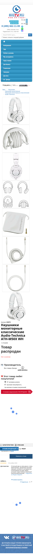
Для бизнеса (6, 64)
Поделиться (24, 482)
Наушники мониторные (12, 91)
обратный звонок (14, 21)
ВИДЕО (22, 448)
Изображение (7, 45)
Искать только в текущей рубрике (13, 37)
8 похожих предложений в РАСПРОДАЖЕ (15, 392)
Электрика (6, 72)
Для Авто (5, 76)
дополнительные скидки (16, 547)
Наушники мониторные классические (17, 93)
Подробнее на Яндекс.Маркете (21, 474)
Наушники (11, 89)
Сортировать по (8, 451)
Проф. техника (7, 61)
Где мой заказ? (14, 23)
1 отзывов (4, 343)
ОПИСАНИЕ (19, 445)
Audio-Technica (10, 94)
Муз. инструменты (8, 57)
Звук (4, 49)
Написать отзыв (21, 456)
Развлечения (6, 68)
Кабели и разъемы (8, 53)
